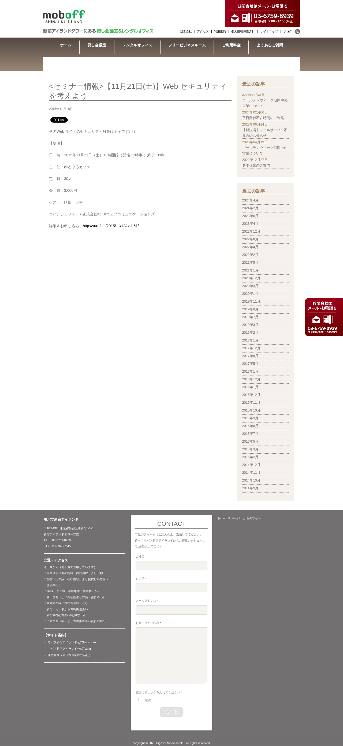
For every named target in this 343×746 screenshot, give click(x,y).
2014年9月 (250, 488)
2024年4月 (250, 200)
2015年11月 (251, 403)
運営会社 (186, 31)
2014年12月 (251, 465)
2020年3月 (250, 286)
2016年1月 (250, 387)
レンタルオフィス (137, 45)
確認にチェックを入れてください (159, 692)
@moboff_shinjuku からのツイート (241, 518)
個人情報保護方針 (243, 31)
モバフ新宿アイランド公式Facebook (72, 642)
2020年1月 (250, 294)
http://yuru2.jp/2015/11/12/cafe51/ (111, 226)
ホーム (65, 45)
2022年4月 (250, 247)
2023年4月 (250, 224)
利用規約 (220, 31)
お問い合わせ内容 (148, 622)
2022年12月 (251, 231)
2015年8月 (250, 426)
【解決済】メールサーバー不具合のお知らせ (265, 133)
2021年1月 (250, 270)
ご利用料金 (231, 45)
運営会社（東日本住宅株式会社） (70, 655)
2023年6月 (250, 216)
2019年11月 (251, 301)
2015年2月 (250, 457)
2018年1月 (250, 340)
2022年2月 (250, 255)
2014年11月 (251, 473)
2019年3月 (250, 325)
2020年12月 (251, 278)
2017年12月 (251, 348)
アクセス (203, 31)
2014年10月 (251, 480)
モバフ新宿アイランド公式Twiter (69, 648)
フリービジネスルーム (187, 45)
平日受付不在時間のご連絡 (263, 118)
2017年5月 (250, 364)
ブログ (287, 31)
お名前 (141, 578)
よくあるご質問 (270, 45)
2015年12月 (251, 395)
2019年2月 (250, 333)
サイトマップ (269, 31)
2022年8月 (250, 239)
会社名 (140, 556)
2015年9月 (250, 418)
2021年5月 (250, 262)
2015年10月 (251, 410)
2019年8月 (250, 309)
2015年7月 (250, 434)
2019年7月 (250, 317)
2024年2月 (250, 208)
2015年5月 (250, 441)
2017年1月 (250, 371)
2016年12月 (251, 379)
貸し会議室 (96, 45)
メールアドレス (147, 600)
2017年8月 (250, 356)
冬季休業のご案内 (256, 165)
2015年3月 (250, 449)
